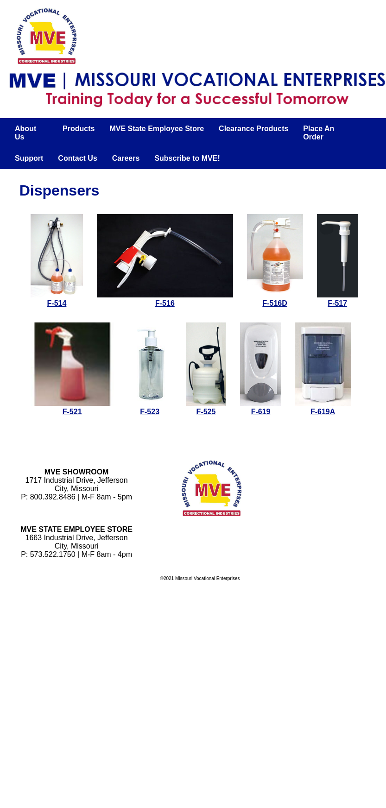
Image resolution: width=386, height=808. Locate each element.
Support (29, 158)
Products (79, 129)
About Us (25, 133)
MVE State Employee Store (156, 129)
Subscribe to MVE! (187, 158)
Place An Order (318, 133)
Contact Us (77, 158)
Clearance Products (253, 129)
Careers (126, 158)
